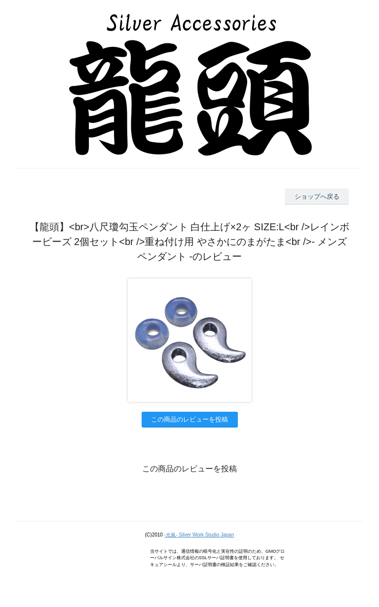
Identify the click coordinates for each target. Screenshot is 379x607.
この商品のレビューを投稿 (189, 419)
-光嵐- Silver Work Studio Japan (199, 534)
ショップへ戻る (317, 196)
